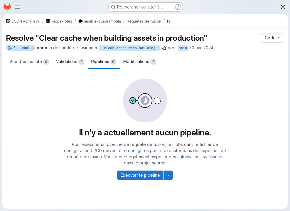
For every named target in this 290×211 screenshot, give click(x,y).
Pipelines (103, 62)
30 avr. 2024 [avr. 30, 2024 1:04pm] (201, 47)
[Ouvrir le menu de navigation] (17, 7)
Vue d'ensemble (29, 62)
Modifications (139, 62)
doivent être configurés (126, 150)
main (183, 48)
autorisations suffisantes (200, 156)
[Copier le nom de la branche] (163, 47)
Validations (70, 62)
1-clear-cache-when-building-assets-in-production (130, 48)
